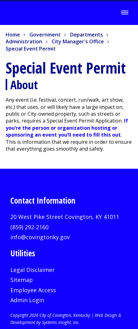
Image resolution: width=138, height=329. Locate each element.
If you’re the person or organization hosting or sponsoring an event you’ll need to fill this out (67, 127)
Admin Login (27, 300)
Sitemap (21, 279)
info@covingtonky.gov (40, 237)
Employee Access (33, 290)
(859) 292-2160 (29, 227)
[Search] (107, 12)
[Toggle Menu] (124, 12)
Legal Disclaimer (32, 269)
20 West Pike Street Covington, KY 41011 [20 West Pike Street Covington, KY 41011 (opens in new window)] (64, 216)
